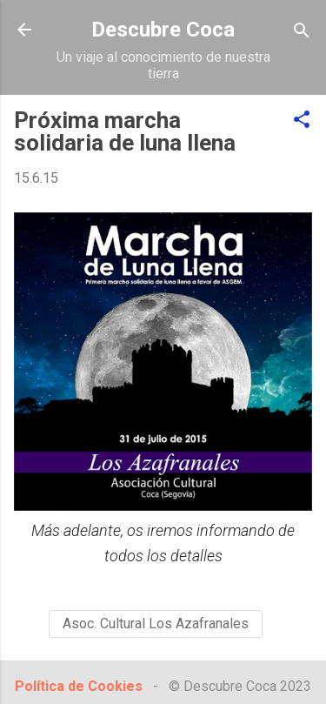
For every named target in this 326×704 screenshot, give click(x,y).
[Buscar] (301, 32)
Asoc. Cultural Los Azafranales (156, 623)
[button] (301, 120)
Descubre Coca (163, 29)
